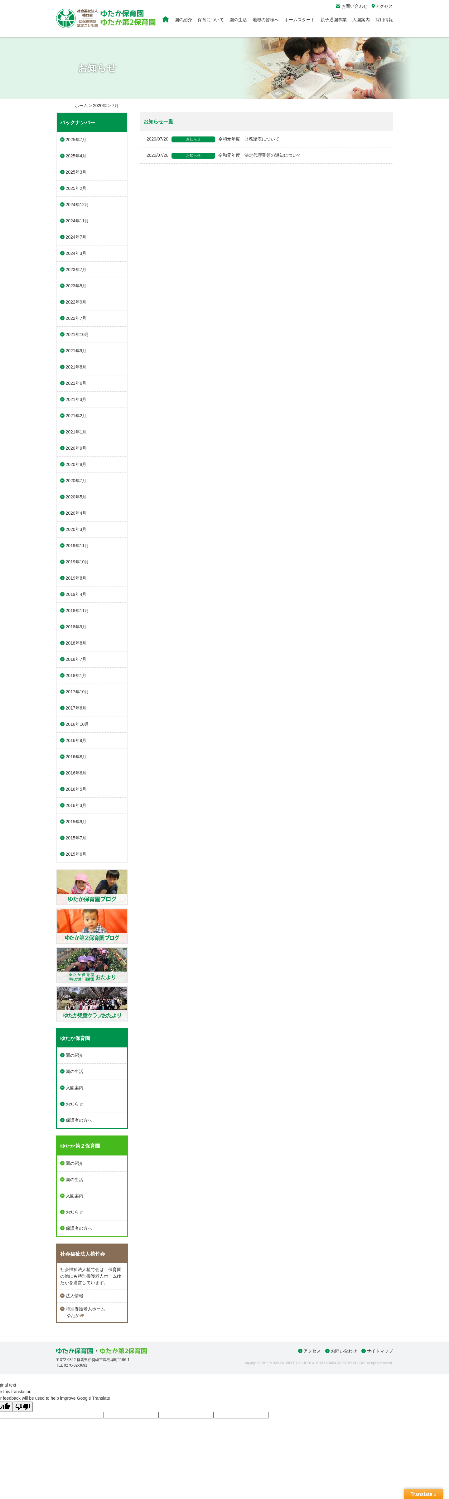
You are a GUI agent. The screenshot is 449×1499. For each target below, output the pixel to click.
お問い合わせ (344, 1350)
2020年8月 (76, 464)
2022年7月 (76, 318)
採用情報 (384, 19)
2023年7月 (76, 269)
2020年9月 (76, 448)
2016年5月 (76, 789)
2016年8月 (76, 756)
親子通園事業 (334, 19)
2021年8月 (76, 366)
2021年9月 (76, 350)
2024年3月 (76, 253)
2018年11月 (77, 610)
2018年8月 (76, 643)
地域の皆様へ (266, 19)
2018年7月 (76, 659)
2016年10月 (77, 724)
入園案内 (361, 19)
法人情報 (74, 1295)
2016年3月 (76, 805)
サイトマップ (380, 1350)
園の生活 (238, 19)
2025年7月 (76, 139)
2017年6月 (76, 707)
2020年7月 (76, 480)
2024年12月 (77, 204)
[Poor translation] (23, 1407)
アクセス (312, 1350)
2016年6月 (76, 772)
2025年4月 (76, 155)
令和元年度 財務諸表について (213, 138)
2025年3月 (76, 172)
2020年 (100, 105)
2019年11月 (77, 545)
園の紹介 (183, 19)
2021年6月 (76, 383)
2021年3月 (76, 399)
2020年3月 (76, 529)
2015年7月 (76, 837)
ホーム (81, 105)
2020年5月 (76, 496)
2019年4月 (76, 594)
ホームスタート (299, 19)
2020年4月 (76, 513)
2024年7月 (76, 237)
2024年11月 (77, 220)
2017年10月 (77, 691)
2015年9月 (76, 821)
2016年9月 (76, 740)
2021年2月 (76, 415)
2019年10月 (77, 561)
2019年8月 (76, 578)
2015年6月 (76, 854)
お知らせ (74, 1103)
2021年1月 (76, 431)
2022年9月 (76, 301)
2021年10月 (77, 334)
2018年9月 (76, 626)
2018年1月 (76, 675)
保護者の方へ (79, 1120)
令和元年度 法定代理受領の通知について (224, 155)
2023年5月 (76, 285)
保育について (211, 19)
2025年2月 (76, 188)
